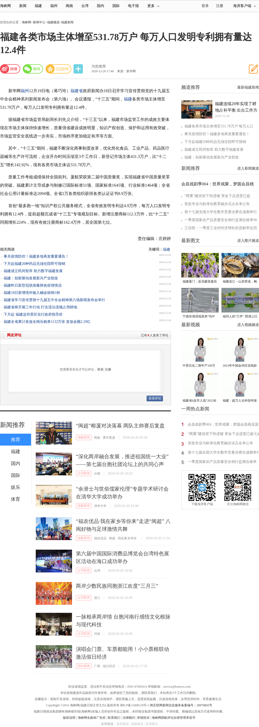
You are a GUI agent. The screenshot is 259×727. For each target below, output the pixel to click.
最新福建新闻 (248, 87)
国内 (100, 6)
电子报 (133, 6)
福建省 (76, 91)
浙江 (97, 598)
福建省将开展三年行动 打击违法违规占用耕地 (40, 307)
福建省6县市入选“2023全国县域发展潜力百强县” (200, 401)
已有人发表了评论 (154, 335)
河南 (97, 634)
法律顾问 (129, 717)
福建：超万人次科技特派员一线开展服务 (240, 401)
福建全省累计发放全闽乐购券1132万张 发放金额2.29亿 (47, 322)
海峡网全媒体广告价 (92, 717)
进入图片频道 (248, 241)
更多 (153, 6)
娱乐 (15, 487)
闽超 (97, 437)
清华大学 (100, 506)
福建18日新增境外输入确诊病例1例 (32, 293)
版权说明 (69, 717)
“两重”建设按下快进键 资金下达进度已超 (217, 196)
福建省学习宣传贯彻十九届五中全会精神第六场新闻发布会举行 (54, 300)
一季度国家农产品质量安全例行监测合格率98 (220, 220)
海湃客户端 (244, 6)
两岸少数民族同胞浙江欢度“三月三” (117, 586)
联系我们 (114, 717)
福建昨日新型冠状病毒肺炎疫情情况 (33, 285)
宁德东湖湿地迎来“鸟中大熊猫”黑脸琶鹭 (199, 317)
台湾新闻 (83, 473)
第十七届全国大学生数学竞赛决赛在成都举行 (220, 212)
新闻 (22, 6)
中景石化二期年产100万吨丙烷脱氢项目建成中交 (200, 366)
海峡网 (5, 6)
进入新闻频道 (248, 168)
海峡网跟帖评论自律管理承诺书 (173, 717)
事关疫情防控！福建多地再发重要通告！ (36, 256)
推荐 (15, 439)
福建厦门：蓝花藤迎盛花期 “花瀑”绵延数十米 (200, 282)
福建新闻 (67, 22)
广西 (97, 666)
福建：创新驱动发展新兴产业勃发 (31, 278)
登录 (100, 369)
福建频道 (53, 22)
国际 (116, 6)
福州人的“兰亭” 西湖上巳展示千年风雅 (240, 317)
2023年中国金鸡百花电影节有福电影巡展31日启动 (240, 366)
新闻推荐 (12, 424)
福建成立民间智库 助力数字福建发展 (33, 271)
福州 (53, 6)
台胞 (97, 473)
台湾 (85, 6)
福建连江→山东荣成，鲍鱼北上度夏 (240, 282)
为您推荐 (98, 66)
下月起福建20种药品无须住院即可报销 (34, 264)
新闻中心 (39, 22)
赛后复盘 (109, 437)
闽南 (69, 6)
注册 (219, 6)
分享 (79, 69)
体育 (15, 499)
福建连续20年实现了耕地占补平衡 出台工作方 (236, 106)
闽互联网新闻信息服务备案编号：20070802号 (181, 705)
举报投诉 (143, 717)
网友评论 (14, 335)
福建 (38, 6)
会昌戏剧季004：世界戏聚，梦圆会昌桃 (217, 184)
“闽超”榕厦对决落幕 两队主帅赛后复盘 (120, 425)
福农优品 (100, 538)
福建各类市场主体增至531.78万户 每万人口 (218, 126)
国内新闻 (83, 666)
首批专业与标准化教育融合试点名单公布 (217, 204)
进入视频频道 (248, 325)
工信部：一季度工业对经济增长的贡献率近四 (220, 228)
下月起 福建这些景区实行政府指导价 (33, 314)
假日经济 (109, 666)
